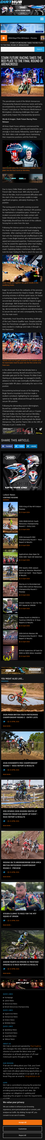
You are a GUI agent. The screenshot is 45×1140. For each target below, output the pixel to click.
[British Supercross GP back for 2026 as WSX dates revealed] (10, 653)
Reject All (22, 1135)
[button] (42, 19)
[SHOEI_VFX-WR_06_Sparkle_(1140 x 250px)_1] (22, 14)
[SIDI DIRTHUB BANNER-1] (22, 673)
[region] (22, 1119)
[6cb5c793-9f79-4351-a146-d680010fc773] (22, 490)
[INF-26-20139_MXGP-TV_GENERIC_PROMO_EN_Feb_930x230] (22, 988)
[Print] (22, 434)
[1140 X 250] (22, 32)
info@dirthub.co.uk (32, 1076)
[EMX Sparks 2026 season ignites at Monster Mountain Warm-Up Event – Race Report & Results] (10, 573)
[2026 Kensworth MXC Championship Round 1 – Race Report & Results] (10, 541)
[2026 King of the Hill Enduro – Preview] (10, 509)
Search (40, 48)
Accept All (22, 1122)
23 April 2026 (24, 512)
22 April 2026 (24, 608)
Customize (22, 1129)
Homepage (5, 43)
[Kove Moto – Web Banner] (22, 182)
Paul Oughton (35, 1046)
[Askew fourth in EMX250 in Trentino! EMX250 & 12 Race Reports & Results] (10, 621)
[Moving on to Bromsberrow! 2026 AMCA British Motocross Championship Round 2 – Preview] (10, 589)
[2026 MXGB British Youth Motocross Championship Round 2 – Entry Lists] (10, 525)
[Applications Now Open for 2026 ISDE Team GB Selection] (10, 557)
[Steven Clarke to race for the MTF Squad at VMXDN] (10, 605)
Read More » (12, 726)
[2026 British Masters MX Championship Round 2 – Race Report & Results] (10, 637)
